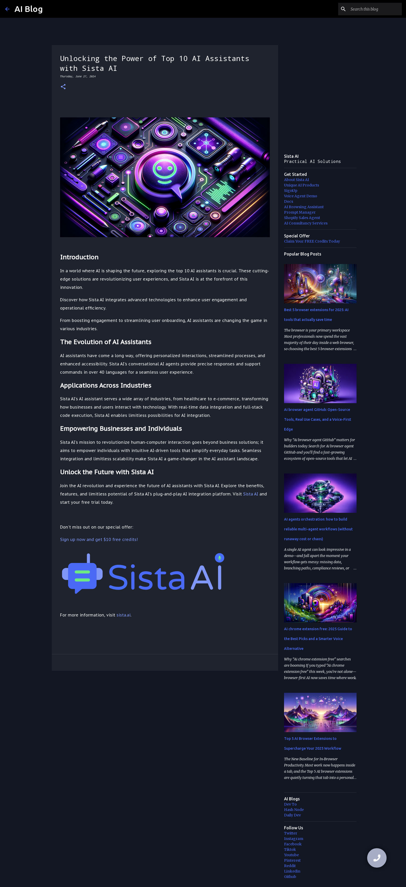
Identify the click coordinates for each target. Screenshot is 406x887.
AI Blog (29, 8)
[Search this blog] (374, 9)
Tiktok (290, 849)
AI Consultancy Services (306, 223)
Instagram (293, 838)
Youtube (291, 855)
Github (290, 876)
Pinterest (292, 860)
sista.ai (123, 615)
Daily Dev (292, 815)
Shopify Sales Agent (302, 217)
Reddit (290, 865)
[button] (63, 87)
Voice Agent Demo (300, 196)
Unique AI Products (301, 185)
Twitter (290, 833)
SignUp (290, 190)
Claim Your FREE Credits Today (312, 241)
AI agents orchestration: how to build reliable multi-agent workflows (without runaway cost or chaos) (318, 529)
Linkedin (292, 871)
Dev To (290, 804)
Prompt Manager (300, 212)
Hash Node (294, 809)
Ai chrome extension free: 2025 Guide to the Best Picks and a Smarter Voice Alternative (318, 639)
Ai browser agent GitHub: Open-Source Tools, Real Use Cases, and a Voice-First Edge (317, 419)
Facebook (293, 844)
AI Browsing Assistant (304, 207)
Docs (288, 201)
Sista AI (250, 494)
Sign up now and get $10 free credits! (99, 539)
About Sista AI (296, 179)
